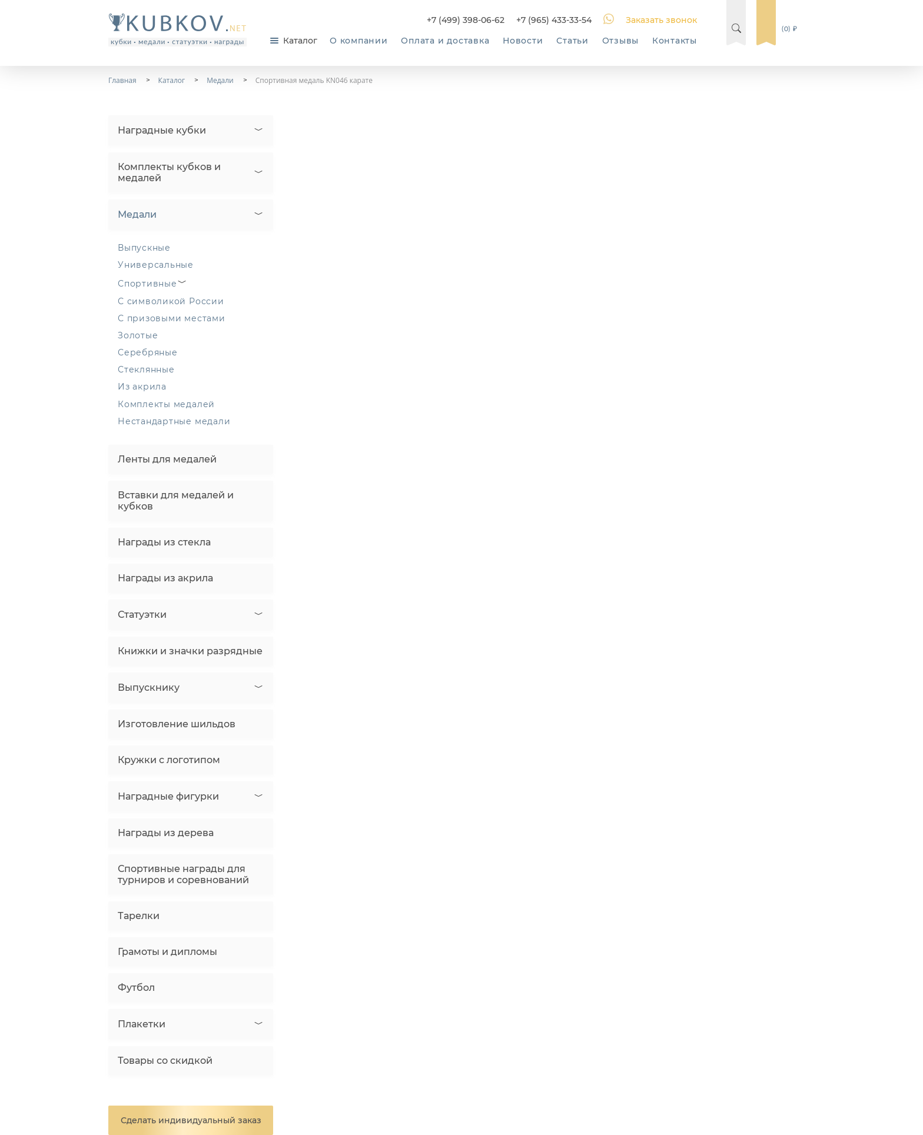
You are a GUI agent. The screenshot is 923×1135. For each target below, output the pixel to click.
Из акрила (142, 386)
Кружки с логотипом (169, 759)
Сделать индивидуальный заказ (191, 1120)
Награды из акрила (165, 578)
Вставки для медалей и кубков (176, 501)
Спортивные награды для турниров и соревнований (183, 874)
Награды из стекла (164, 542)
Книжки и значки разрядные (190, 651)
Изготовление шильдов (176, 724)
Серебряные (148, 352)
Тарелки (139, 915)
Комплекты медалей (166, 404)
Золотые (138, 335)
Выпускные (144, 247)
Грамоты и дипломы (167, 951)
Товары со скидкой (165, 1060)
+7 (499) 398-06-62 (465, 20)
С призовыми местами (171, 318)
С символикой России (171, 301)
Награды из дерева (166, 832)
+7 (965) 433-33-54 (554, 20)
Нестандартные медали (174, 421)
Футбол (136, 987)
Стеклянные (146, 369)
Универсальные (156, 264)
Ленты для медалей (167, 459)
